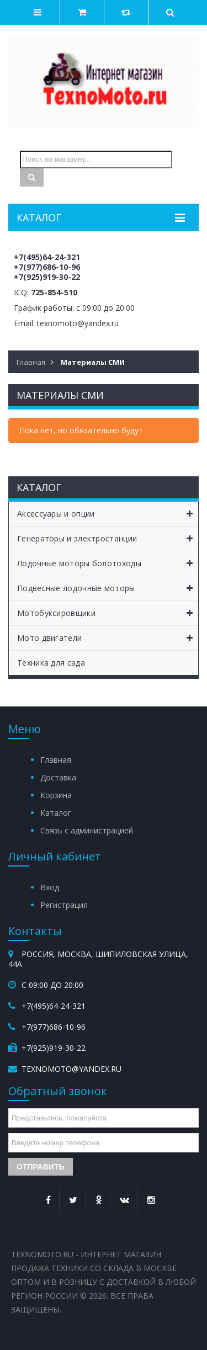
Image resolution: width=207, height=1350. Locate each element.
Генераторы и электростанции (107, 539)
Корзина (56, 795)
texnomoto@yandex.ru (78, 323)
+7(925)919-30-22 (47, 277)
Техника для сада (51, 662)
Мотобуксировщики (107, 613)
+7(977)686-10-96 (47, 267)
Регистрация (64, 905)
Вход (49, 887)
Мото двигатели (107, 638)
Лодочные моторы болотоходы (107, 563)
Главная (55, 759)
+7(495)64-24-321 (47, 257)
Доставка (58, 777)
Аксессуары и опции (107, 514)
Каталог (55, 812)
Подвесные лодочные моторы (107, 588)
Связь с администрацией (86, 830)
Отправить (41, 1166)
